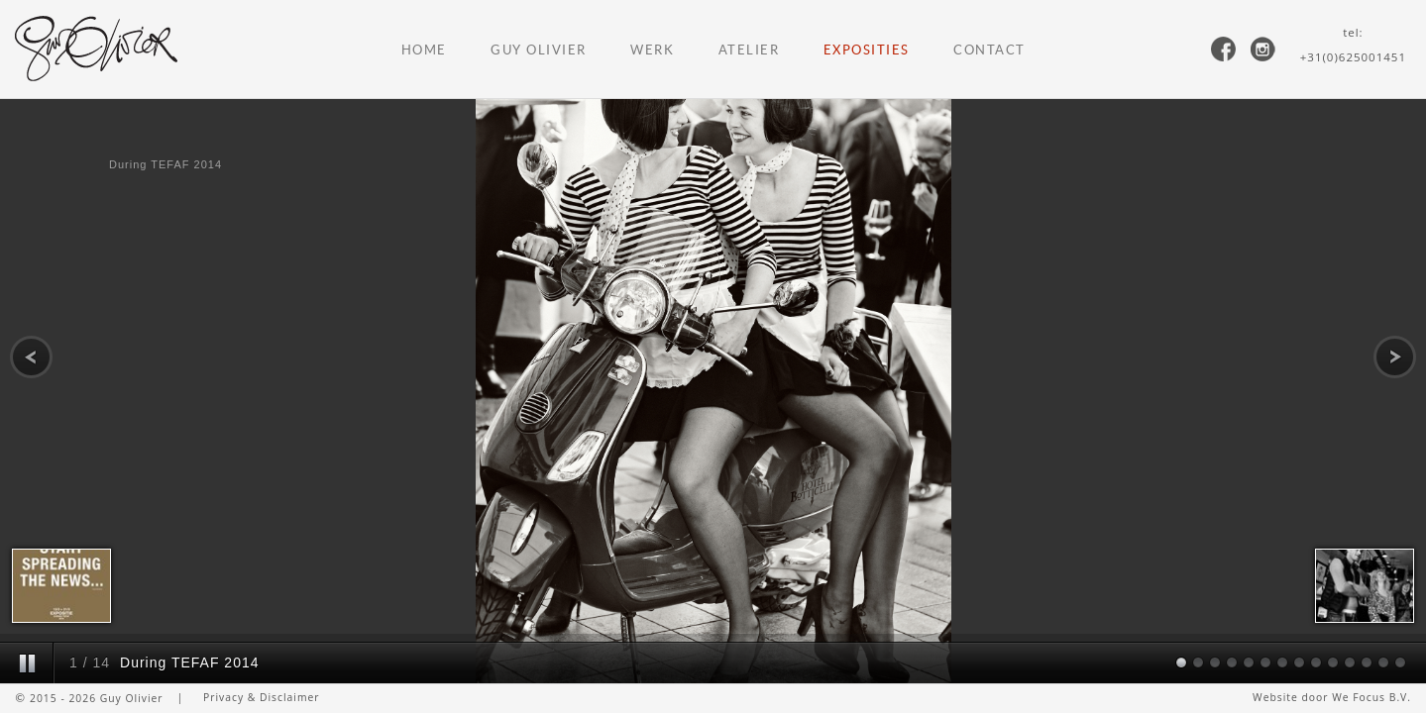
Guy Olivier (539, 50)
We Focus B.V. (1371, 697)
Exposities (866, 50)
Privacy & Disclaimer (261, 697)
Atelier (749, 50)
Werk (652, 50)
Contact (989, 50)
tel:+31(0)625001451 (1353, 44)
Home (424, 50)
